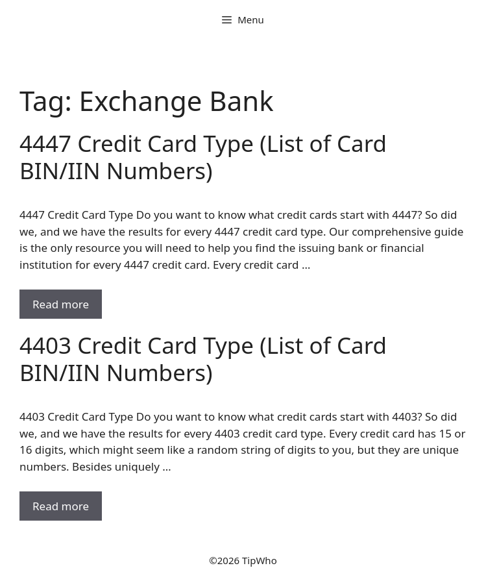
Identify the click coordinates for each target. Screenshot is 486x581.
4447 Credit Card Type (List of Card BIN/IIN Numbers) (203, 157)
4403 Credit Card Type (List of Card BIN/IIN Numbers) (203, 359)
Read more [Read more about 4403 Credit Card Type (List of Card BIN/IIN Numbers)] (60, 506)
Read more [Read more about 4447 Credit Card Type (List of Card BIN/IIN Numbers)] (60, 304)
